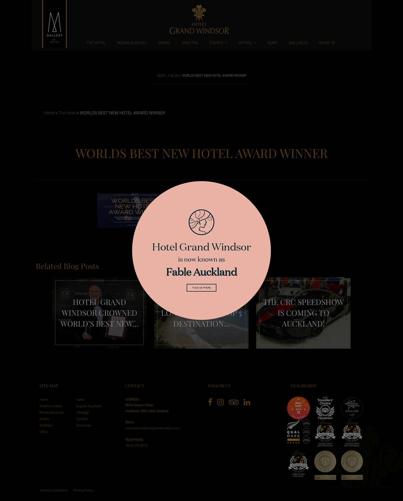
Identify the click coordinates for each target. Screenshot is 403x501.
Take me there (201, 288)
